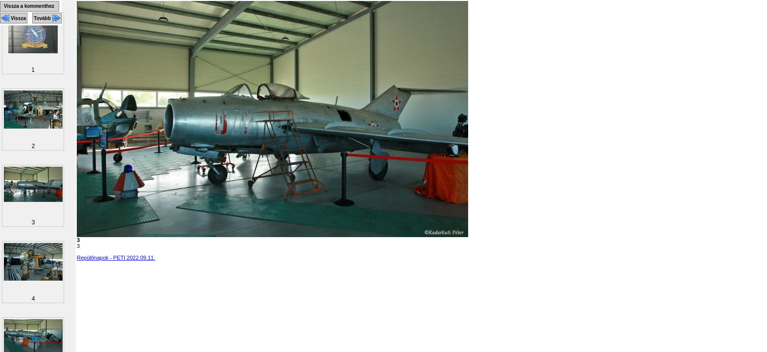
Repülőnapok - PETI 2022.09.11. (116, 258)
